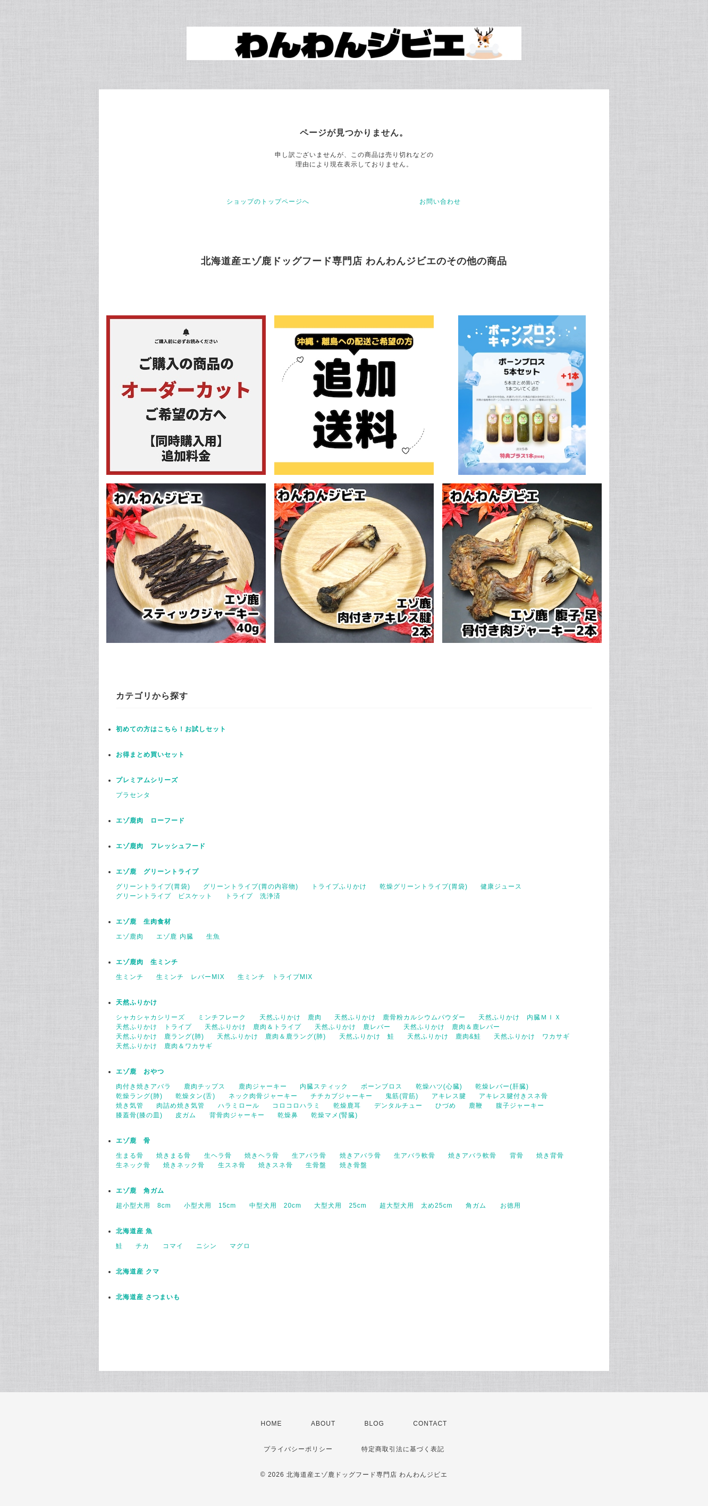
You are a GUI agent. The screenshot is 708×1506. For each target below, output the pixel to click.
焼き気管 (130, 1105)
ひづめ (445, 1105)
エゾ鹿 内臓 (174, 936)
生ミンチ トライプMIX (275, 977)
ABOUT (323, 1423)
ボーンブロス (381, 1086)
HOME (271, 1423)
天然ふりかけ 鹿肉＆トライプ (253, 1027)
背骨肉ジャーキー (237, 1115)
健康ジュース (501, 886)
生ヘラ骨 (218, 1155)
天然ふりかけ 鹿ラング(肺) (160, 1036)
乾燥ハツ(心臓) (439, 1086)
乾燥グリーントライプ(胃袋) (424, 886)
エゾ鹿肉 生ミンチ (147, 962)
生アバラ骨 (309, 1155)
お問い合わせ (440, 201)
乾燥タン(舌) (195, 1096)
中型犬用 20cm (275, 1205)
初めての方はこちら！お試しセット (174, 729)
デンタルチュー (398, 1105)
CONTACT (430, 1423)
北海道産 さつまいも (148, 1297)
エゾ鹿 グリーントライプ (157, 871)
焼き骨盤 (353, 1165)
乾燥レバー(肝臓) (502, 1086)
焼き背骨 (550, 1155)
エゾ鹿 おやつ (140, 1071)
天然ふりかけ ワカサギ (532, 1036)
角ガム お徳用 (493, 1205)
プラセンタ (133, 795)
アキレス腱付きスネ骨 (513, 1096)
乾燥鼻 (287, 1115)
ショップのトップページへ (267, 201)
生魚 (213, 936)
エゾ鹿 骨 (133, 1140)
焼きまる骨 (173, 1155)
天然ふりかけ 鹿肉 (290, 1017)
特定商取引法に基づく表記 (402, 1449)
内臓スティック (324, 1086)
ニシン (206, 1246)
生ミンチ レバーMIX (190, 977)
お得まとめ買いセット (150, 754)
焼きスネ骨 (275, 1165)
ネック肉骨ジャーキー (263, 1096)
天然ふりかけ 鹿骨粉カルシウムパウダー (400, 1017)
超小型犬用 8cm (143, 1205)
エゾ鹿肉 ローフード (150, 820)
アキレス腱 (449, 1096)
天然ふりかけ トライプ (154, 1027)
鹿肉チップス (204, 1086)
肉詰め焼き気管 (180, 1105)
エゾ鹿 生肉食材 (143, 921)
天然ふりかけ (136, 1002)
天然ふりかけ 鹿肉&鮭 (444, 1036)
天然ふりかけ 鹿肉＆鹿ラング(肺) (271, 1036)
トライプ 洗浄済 (253, 896)
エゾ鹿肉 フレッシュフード (161, 846)
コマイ (173, 1246)
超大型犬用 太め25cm (416, 1205)
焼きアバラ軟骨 (472, 1155)
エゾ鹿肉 (130, 936)
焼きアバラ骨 (360, 1155)
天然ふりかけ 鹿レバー (353, 1027)
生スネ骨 (232, 1165)
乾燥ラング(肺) (139, 1096)
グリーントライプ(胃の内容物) (250, 886)
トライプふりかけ (339, 886)
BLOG (374, 1423)
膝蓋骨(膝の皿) (139, 1115)
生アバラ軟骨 (414, 1155)
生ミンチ (130, 977)
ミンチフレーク (222, 1017)
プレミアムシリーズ (147, 780)
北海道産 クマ (137, 1271)
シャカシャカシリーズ (150, 1017)
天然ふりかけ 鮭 (366, 1036)
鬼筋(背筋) (401, 1096)
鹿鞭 (476, 1105)
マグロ (240, 1246)
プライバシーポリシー (298, 1449)
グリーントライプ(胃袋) (153, 886)
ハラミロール (238, 1105)
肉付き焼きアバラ (143, 1086)
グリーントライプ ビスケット (164, 896)
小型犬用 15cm (210, 1205)
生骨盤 (316, 1165)
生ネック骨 (133, 1165)
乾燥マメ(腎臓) (334, 1115)
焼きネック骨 (184, 1165)
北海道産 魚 (134, 1231)
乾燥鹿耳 (347, 1105)
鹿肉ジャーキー (263, 1086)
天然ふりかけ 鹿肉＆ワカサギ (164, 1046)
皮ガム (185, 1115)
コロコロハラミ (296, 1105)
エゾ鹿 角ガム (140, 1190)
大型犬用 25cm (340, 1205)
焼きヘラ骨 (262, 1155)
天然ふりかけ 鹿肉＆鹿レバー (451, 1027)
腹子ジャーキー (520, 1105)
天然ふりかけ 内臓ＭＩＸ (519, 1017)
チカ (142, 1246)
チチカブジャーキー (341, 1096)
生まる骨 (130, 1155)
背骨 (517, 1155)
